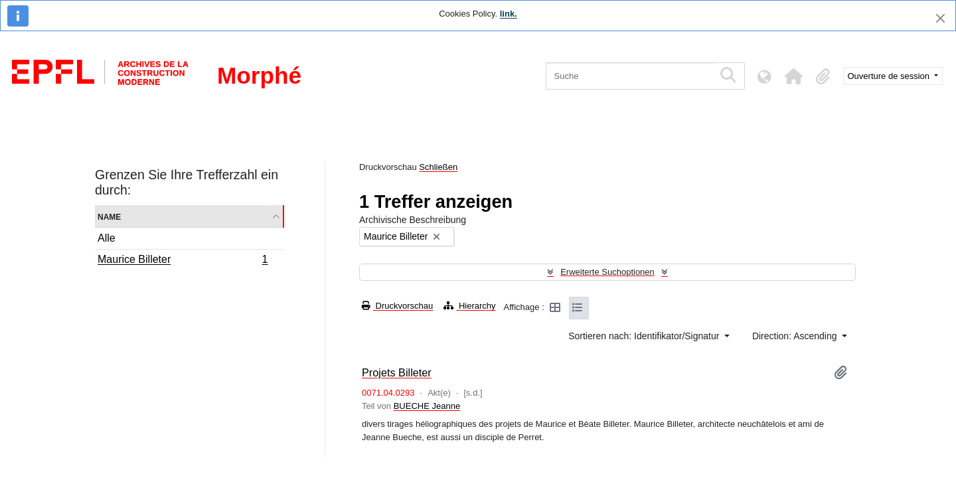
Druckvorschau (397, 306)
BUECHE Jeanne (427, 406)
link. (508, 14)
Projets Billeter (397, 372)
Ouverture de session (890, 76)
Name (109, 216)
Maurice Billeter (182, 261)
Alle (107, 238)
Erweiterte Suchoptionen (607, 272)
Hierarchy (469, 306)
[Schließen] (940, 18)
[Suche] (630, 76)
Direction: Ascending (796, 336)
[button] (794, 76)
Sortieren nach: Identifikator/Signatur (645, 336)
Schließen (438, 167)
